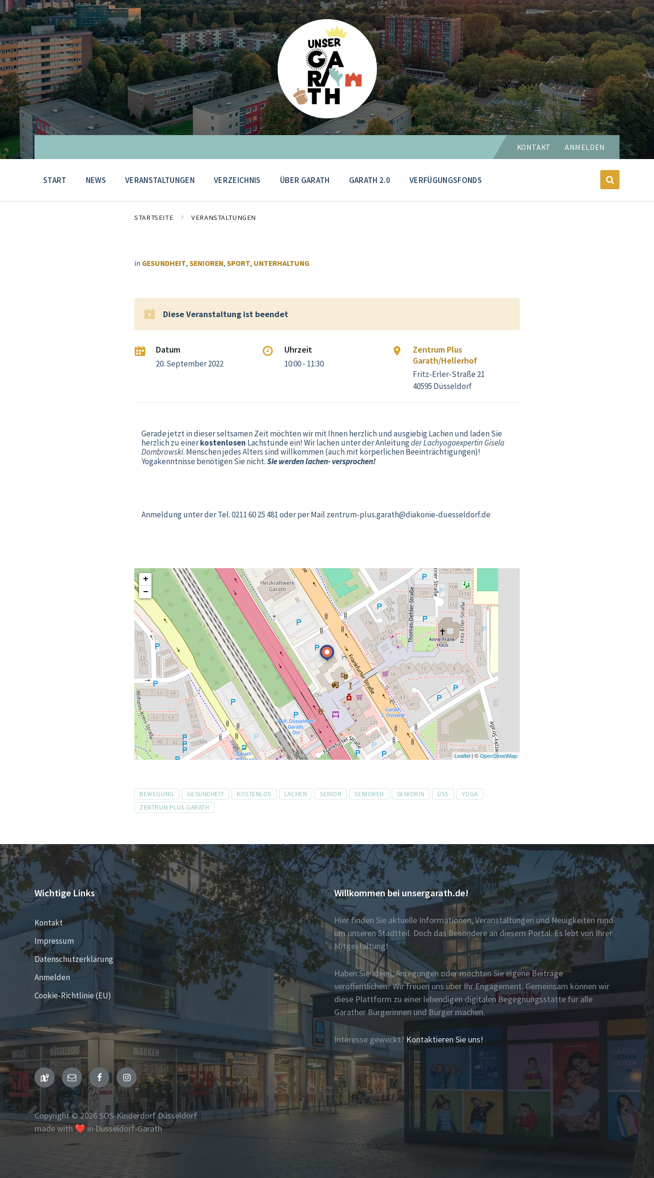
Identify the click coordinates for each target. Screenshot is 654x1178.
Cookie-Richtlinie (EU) (73, 995)
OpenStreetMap (498, 756)
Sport (238, 263)
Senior (330, 794)
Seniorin (410, 794)
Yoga (470, 794)
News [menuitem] (96, 180)
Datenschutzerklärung (74, 959)
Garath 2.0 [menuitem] (369, 180)
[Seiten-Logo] (327, 115)
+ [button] (145, 579)
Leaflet (462, 756)
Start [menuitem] (55, 180)
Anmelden (585, 147)
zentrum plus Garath (174, 807)
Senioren (206, 263)
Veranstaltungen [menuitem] (160, 180)
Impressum (54, 941)
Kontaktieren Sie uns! (444, 1039)
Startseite (153, 217)
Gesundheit (164, 263)
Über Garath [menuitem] (305, 180)
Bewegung (157, 794)
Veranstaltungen (223, 217)
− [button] (145, 592)
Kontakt (534, 147)
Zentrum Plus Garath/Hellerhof (445, 355)
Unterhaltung (281, 263)
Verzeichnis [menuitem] (237, 180)
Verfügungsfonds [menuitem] (445, 180)
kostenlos (254, 794)
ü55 (443, 794)
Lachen (295, 794)
